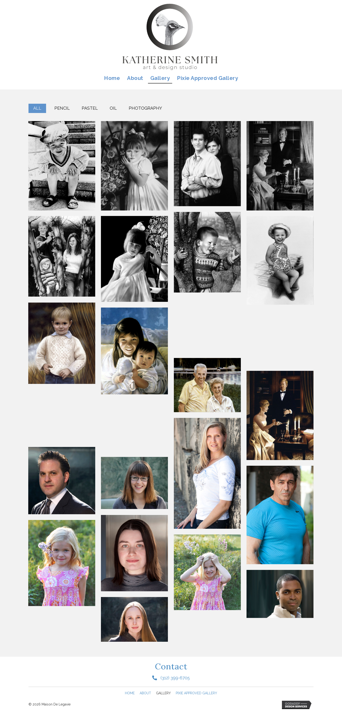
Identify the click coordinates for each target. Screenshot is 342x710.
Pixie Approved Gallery (196, 693)
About (145, 693)
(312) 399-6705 (175, 677)
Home (130, 693)
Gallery (163, 693)
